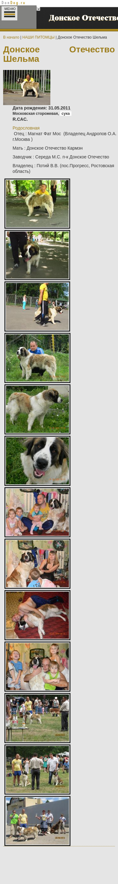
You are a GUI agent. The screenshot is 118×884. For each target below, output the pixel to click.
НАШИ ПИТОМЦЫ (38, 37)
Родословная (26, 127)
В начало (11, 37)
